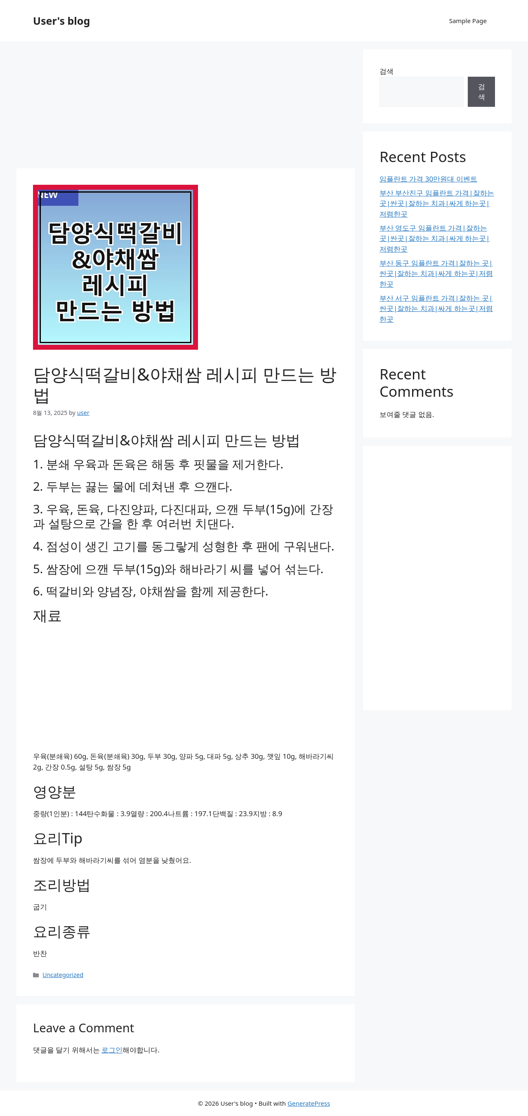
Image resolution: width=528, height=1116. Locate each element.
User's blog (61, 21)
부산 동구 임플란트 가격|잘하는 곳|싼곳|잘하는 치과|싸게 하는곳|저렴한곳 (436, 273)
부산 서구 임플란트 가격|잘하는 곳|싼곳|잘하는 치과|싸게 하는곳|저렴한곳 (436, 308)
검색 (387, 71)
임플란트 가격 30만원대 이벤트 (428, 179)
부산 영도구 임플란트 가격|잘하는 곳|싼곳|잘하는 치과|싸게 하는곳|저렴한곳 (435, 238)
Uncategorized (62, 975)
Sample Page (468, 20)
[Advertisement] (185, 107)
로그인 (112, 1050)
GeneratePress (309, 1103)
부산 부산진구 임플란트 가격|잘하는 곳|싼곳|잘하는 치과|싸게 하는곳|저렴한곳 (437, 203)
